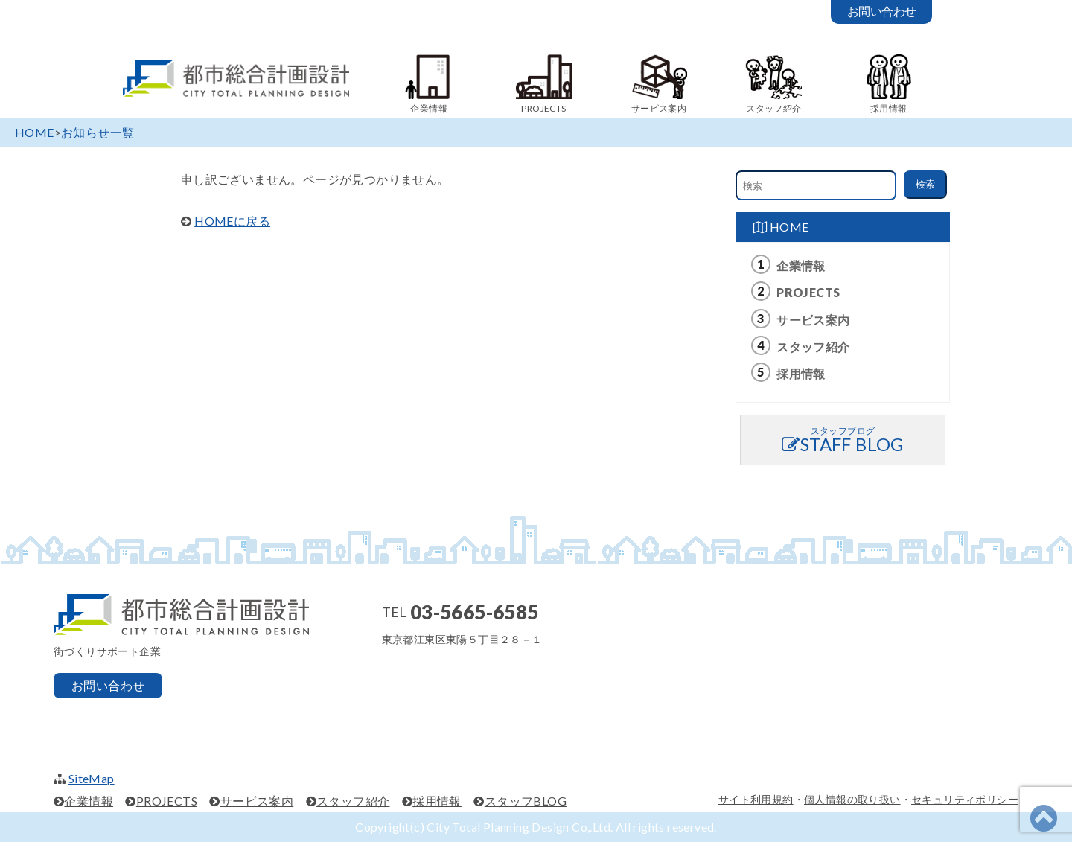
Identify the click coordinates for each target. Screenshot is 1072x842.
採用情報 (801, 373)
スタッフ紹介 (812, 346)
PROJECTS (808, 292)
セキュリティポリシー (964, 799)
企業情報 (801, 265)
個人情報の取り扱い (852, 799)
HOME (780, 227)
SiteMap (91, 778)
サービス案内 (812, 320)
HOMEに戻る (232, 221)
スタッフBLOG (526, 801)
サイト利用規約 (756, 799)
